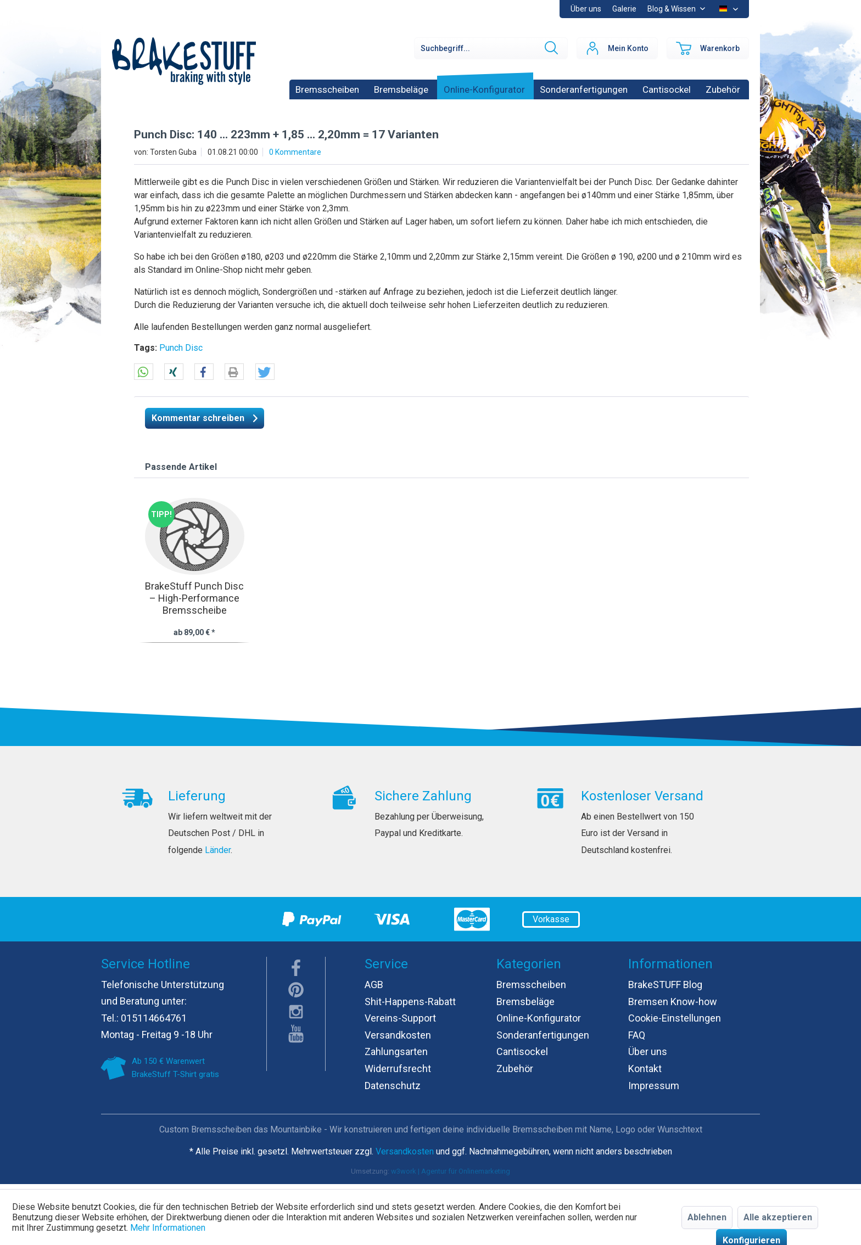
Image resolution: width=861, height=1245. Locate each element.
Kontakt (645, 1068)
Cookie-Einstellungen (674, 1018)
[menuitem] (624, 9)
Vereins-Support (400, 1018)
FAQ (636, 1035)
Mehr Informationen (167, 1227)
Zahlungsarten (396, 1051)
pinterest (296, 990)
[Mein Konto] (617, 48)
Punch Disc (181, 348)
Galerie (624, 8)
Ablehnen (706, 1217)
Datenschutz (393, 1085)
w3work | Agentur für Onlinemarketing (450, 1171)
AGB (374, 984)
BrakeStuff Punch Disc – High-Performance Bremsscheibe (194, 597)
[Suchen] (550, 48)
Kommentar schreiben (205, 416)
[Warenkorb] (708, 48)
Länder (218, 850)
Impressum (653, 1085)
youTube (296, 1034)
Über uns (586, 8)
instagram (296, 1012)
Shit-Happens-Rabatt (410, 1001)
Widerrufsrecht (398, 1068)
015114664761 (154, 1018)
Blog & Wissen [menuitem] (672, 8)
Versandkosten (398, 1035)
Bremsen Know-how (672, 1001)
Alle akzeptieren (777, 1217)
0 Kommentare (295, 152)
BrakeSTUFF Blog (665, 984)
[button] (144, 372)
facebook (296, 968)
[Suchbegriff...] (491, 48)
